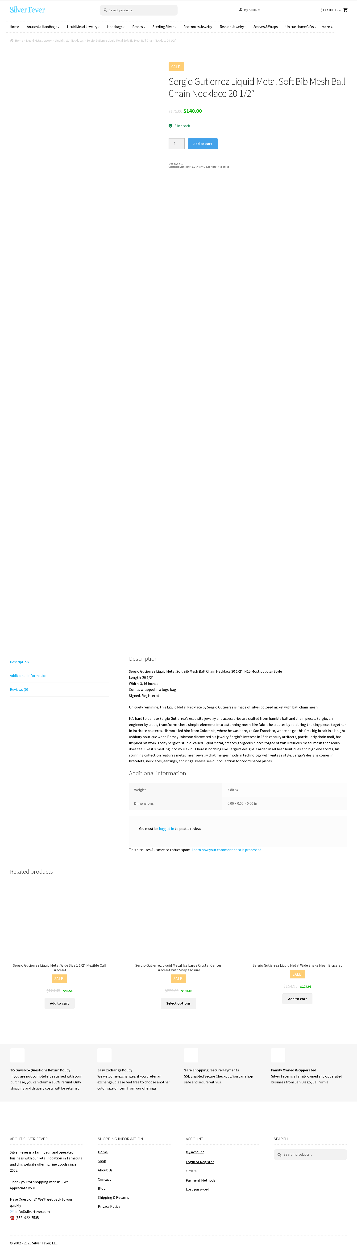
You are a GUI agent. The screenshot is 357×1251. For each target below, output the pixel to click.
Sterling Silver (163, 26)
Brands (137, 26)
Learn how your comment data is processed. (227, 849)
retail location (50, 1158)
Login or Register (200, 1161)
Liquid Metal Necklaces (69, 41)
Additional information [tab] (28, 675)
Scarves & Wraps (265, 26)
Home (14, 26)
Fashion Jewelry (232, 26)
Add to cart (202, 143)
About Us (105, 1170)
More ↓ (327, 26)
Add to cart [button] (59, 1003)
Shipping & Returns (113, 1197)
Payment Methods (200, 1180)
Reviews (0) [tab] (19, 689)
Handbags (114, 26)
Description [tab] (19, 662)
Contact (104, 1179)
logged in (166, 828)
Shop (102, 1160)
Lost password (197, 1189)
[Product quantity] (177, 143)
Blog (102, 1188)
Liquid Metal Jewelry (82, 26)
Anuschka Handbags (42, 26)
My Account (252, 10)
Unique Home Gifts (299, 26)
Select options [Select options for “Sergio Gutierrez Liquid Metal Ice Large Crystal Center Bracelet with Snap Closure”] (178, 1003)
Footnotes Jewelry (197, 26)
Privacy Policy (109, 1206)
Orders (191, 1171)
